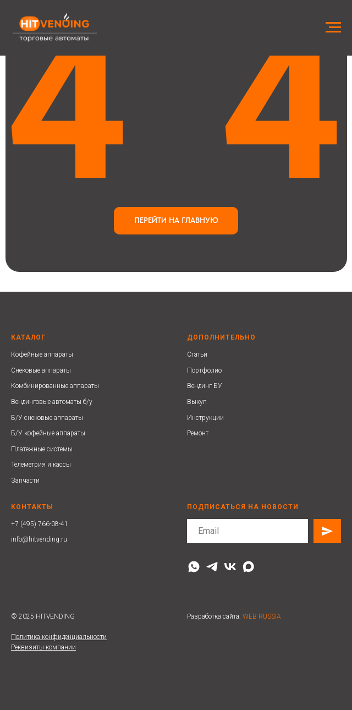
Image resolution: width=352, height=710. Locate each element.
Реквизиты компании (43, 647)
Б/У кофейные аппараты (48, 433)
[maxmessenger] (248, 567)
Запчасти (25, 480)
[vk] (230, 567)
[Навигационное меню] (333, 27)
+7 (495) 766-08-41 (39, 524)
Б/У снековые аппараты (47, 418)
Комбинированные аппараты (55, 386)
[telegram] (212, 567)
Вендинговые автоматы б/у (51, 402)
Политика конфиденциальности (59, 637)
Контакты (32, 507)
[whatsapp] (194, 567)
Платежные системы (42, 449)
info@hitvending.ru (39, 539)
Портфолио (204, 370)
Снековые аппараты (41, 370)
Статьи (197, 354)
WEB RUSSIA (262, 616)
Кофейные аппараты (42, 354)
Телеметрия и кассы (41, 464)
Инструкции (205, 418)
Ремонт (197, 433)
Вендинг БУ (204, 386)
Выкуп (197, 402)
